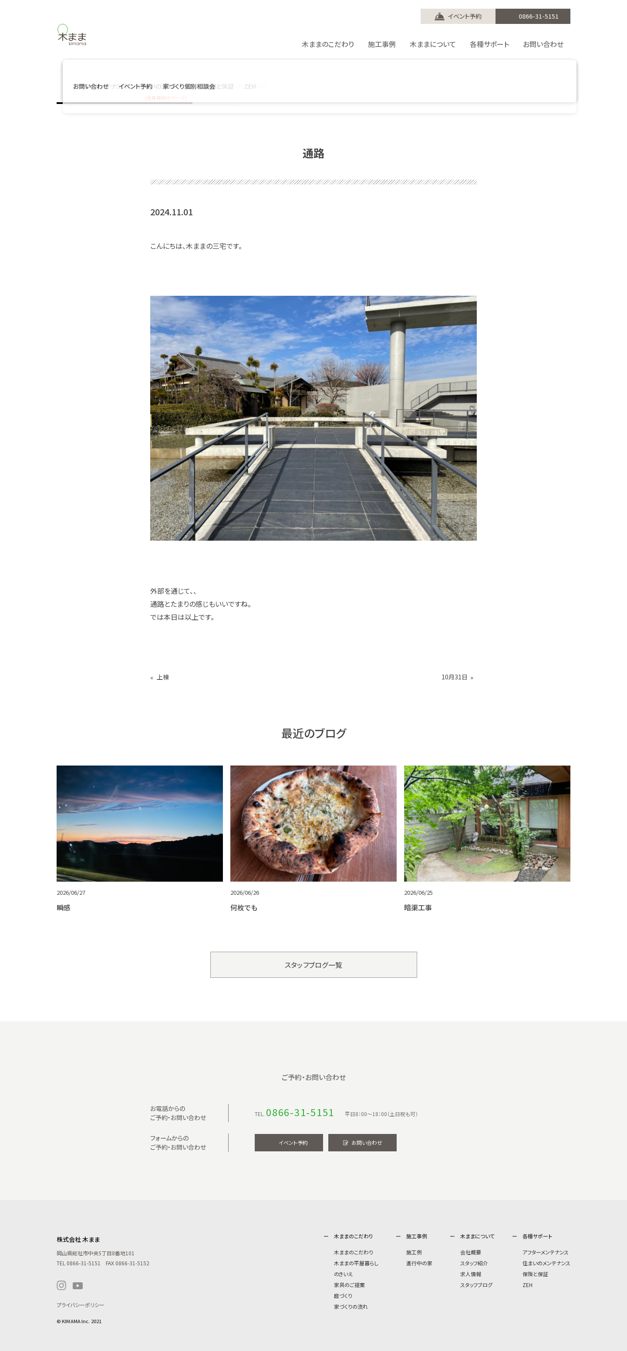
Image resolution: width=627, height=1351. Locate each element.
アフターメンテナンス (545, 1252)
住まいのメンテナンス (546, 1263)
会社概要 (470, 1252)
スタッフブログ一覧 (314, 965)
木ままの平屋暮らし (356, 1263)
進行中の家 (419, 1263)
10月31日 (455, 677)
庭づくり (343, 1295)
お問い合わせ (366, 1142)
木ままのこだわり (353, 1252)
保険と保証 (535, 1273)
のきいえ (343, 1273)
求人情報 (470, 1273)
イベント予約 (465, 16)
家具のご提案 (349, 1284)
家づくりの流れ (351, 1306)
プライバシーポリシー (80, 1304)
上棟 (163, 677)
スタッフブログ (476, 1284)
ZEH (527, 1284)
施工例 (414, 1252)
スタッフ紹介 (474, 1263)
